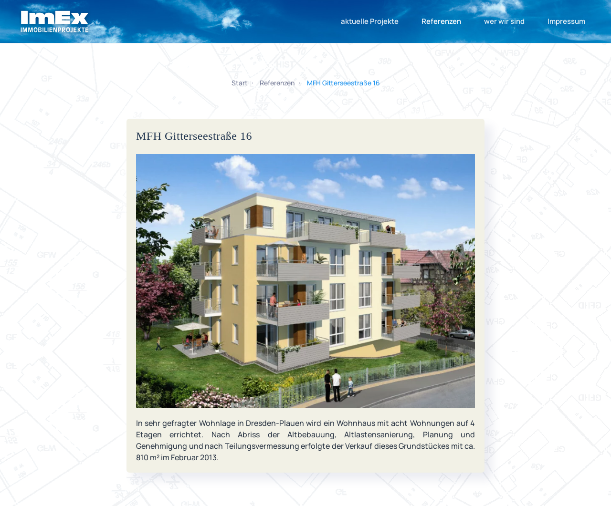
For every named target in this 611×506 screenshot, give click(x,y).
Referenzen (441, 21)
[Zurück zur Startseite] (55, 21)
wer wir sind (504, 21)
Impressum (566, 21)
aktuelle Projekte (370, 21)
